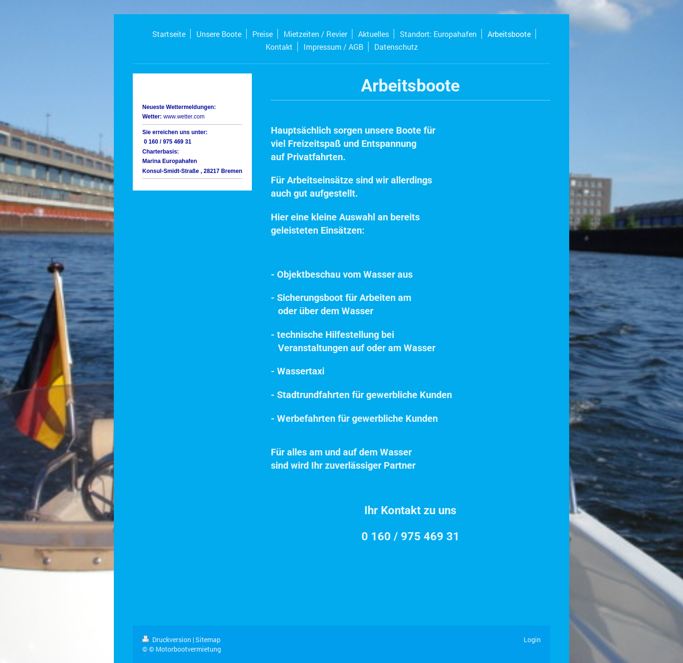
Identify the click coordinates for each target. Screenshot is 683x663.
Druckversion (167, 639)
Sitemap (208, 639)
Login (532, 639)
